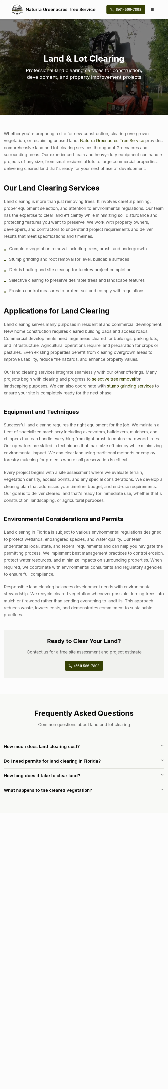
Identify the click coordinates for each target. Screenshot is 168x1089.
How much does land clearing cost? (84, 746)
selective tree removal (113, 379)
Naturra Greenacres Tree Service (112, 140)
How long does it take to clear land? (84, 775)
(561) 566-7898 (84, 666)
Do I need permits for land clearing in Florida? (84, 761)
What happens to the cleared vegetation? (84, 790)
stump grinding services (130, 385)
